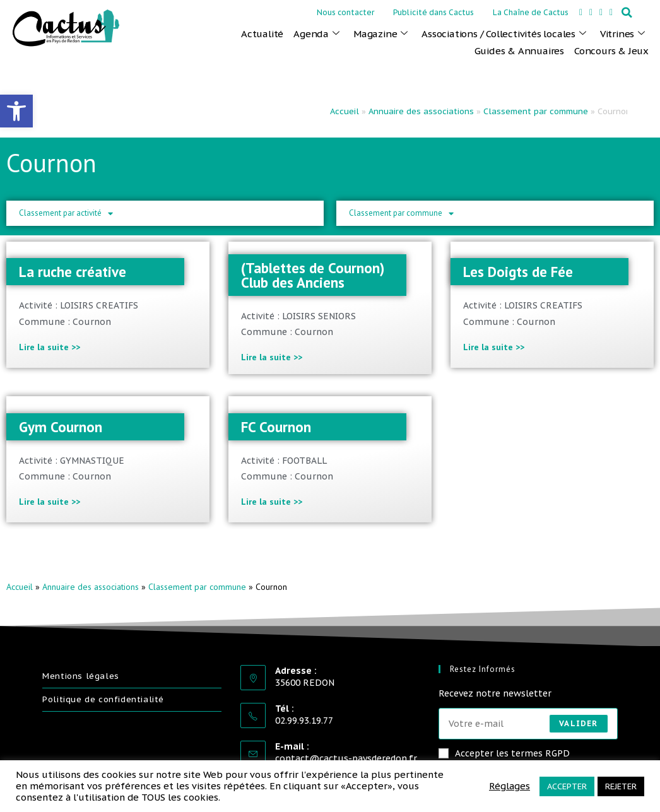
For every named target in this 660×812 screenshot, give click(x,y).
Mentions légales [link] (80, 676)
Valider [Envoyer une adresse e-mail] (578, 723)
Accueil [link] (344, 111)
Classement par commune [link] (535, 111)
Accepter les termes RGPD (504, 753)
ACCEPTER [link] (567, 786)
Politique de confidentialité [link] (103, 699)
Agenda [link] (316, 34)
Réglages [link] (509, 786)
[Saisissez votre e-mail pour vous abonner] (528, 723)
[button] (627, 12)
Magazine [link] (380, 34)
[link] (16, 111)
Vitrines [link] (622, 34)
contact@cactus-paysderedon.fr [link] (346, 758)
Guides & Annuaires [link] (519, 51)
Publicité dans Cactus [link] (433, 12)
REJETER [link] (621, 786)
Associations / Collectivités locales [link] (503, 34)
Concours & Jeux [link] (611, 51)
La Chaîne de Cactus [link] (531, 12)
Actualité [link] (262, 34)
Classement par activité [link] (66, 213)
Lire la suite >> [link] (49, 347)
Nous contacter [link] (345, 12)
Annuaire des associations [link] (421, 111)
